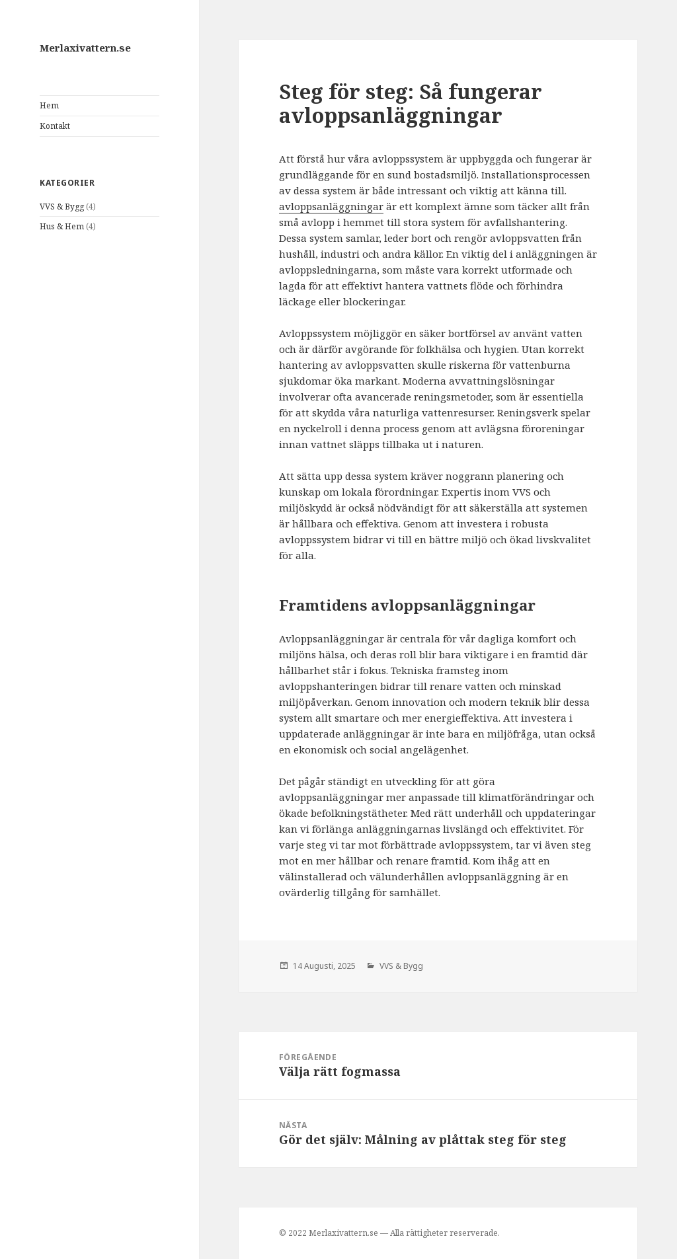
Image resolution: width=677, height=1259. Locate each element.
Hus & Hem (62, 226)
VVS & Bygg (62, 206)
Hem (49, 105)
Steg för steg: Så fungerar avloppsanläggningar (410, 103)
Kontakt (55, 126)
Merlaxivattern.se (85, 47)
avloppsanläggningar (331, 206)
